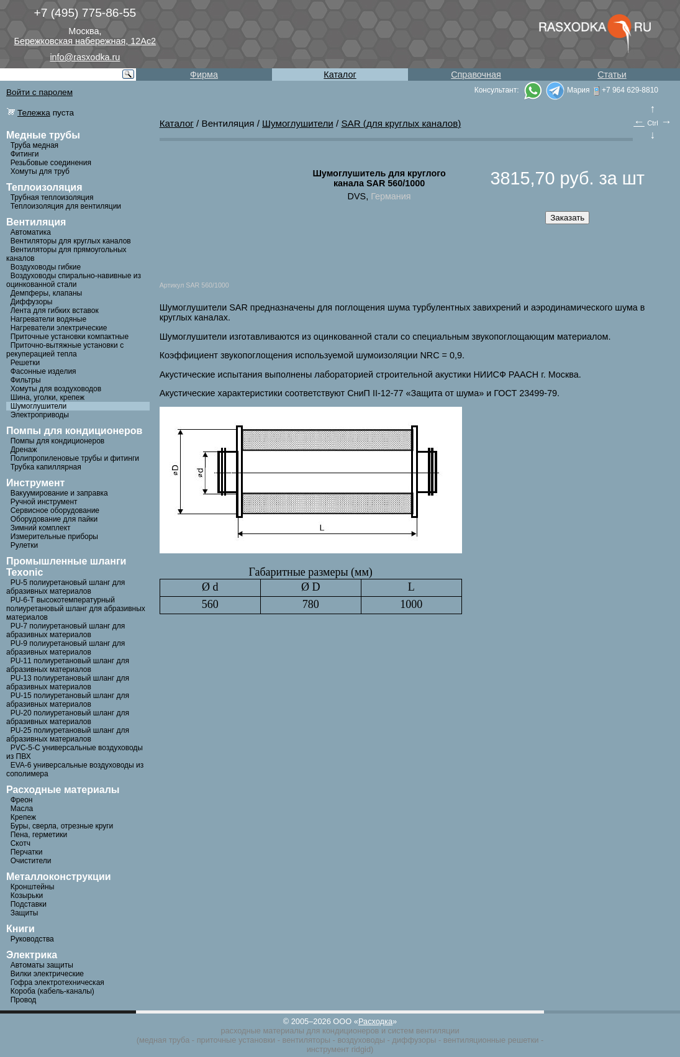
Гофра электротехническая (57, 982)
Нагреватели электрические (59, 328)
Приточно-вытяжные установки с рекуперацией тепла (65, 349)
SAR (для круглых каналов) (401, 123)
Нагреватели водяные (48, 319)
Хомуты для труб (40, 171)
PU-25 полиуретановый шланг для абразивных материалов (67, 734)
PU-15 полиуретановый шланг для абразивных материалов (67, 700)
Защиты (25, 913)
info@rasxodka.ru (85, 57)
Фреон (22, 800)
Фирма (204, 74)
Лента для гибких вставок (55, 310)
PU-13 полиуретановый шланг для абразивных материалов (67, 682)
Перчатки (27, 852)
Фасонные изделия (43, 371)
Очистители (31, 860)
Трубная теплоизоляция (52, 197)
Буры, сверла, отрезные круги (62, 826)
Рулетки (24, 545)
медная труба (164, 1040)
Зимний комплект (41, 528)
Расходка (375, 1021)
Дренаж (24, 449)
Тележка (33, 112)
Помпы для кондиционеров (58, 441)
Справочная (476, 74)
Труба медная (34, 145)
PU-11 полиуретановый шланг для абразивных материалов (67, 665)
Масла (22, 808)
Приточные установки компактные (70, 336)
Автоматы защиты (42, 965)
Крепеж (23, 817)
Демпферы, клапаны (47, 293)
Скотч (20, 843)
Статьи (612, 74)
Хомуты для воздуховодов (56, 388)
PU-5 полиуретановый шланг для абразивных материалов (65, 587)
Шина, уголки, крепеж (47, 397)
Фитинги (25, 154)
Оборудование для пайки (54, 519)
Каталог (340, 74)
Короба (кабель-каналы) (52, 991)
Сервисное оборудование (55, 510)
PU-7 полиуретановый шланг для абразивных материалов (65, 630)
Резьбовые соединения (51, 162)
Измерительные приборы (54, 536)
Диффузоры (32, 301)
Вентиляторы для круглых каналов (71, 241)
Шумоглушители (39, 406)
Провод (24, 1000)
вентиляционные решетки (491, 1040)
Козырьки (27, 895)
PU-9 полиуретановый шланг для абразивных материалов (65, 647)
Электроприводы (40, 415)
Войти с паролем (39, 92)
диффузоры (414, 1040)
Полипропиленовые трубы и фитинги (75, 458)
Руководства (32, 939)
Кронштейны (33, 886)
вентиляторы (306, 1040)
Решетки (25, 362)
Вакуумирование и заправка (59, 493)
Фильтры (26, 380)
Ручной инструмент (44, 501)
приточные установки (236, 1040)
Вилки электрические (47, 973)
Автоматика (31, 232)
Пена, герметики (39, 834)
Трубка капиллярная (46, 467)
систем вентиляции (424, 1030)
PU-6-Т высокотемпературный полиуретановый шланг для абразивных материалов (75, 609)
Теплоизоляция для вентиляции (66, 206)
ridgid (361, 1049)
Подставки (29, 904)
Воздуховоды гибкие (46, 267)
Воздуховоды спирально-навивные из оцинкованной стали (73, 280)
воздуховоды (361, 1040)
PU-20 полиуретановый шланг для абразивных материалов (67, 717)
